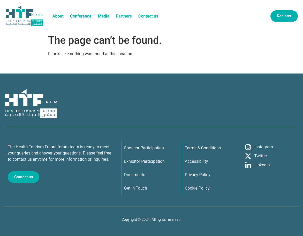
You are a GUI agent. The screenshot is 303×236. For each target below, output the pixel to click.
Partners (124, 16)
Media (103, 16)
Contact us (148, 16)
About (58, 16)
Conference (81, 16)
